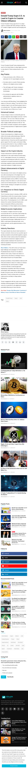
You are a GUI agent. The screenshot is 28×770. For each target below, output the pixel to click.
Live (13, 531)
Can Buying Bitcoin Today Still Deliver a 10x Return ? (13, 371)
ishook (13, 518)
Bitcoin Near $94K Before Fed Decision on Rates (13, 396)
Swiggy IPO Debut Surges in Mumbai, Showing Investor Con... (19, 739)
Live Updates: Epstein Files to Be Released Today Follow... (19, 534)
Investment (9, 648)
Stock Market (5, 636)
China (7, 301)
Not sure (4, 670)
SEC (22, 648)
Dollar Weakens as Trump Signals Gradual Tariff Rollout (18, 730)
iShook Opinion (4, 332)
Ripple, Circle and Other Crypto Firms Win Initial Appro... (12, 445)
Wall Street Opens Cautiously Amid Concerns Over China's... (19, 524)
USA (21, 298)
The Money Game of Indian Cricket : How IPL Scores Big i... (19, 624)
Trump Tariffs (5, 651)
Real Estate (16, 648)
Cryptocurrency (5, 642)
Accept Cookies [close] (14, 765)
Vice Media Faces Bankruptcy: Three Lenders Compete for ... (19, 599)
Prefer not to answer (7, 673)
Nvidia (12, 645)
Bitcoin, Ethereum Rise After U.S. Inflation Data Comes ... (12, 420)
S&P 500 (17, 645)
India (23, 645)
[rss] (2, 713)
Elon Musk (20, 642)
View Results (10, 676)
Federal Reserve (5, 639)
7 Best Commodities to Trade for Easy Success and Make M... (19, 592)
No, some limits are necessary (10, 667)
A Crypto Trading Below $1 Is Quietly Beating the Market (13, 493)
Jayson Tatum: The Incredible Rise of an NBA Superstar (19, 615)
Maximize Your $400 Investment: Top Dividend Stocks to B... (18, 541)
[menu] (2, 2)
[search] (26, 2)
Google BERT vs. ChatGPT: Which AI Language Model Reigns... (18, 608)
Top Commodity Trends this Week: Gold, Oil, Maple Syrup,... (19, 516)
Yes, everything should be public (10, 665)
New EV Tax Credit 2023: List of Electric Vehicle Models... (19, 508)
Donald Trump (9, 298)
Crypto (16, 298)
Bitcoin (17, 636)
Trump (12, 639)
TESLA (3, 645)
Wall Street (13, 642)
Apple (3, 648)
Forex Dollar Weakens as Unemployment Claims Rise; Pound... (19, 722)
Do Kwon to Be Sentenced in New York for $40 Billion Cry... (14, 469)
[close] (26, 748)
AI (7, 645)
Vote (3, 676)
